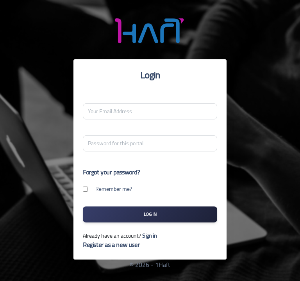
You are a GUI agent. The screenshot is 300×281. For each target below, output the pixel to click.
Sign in (149, 236)
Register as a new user (111, 245)
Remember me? (113, 189)
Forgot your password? (111, 172)
